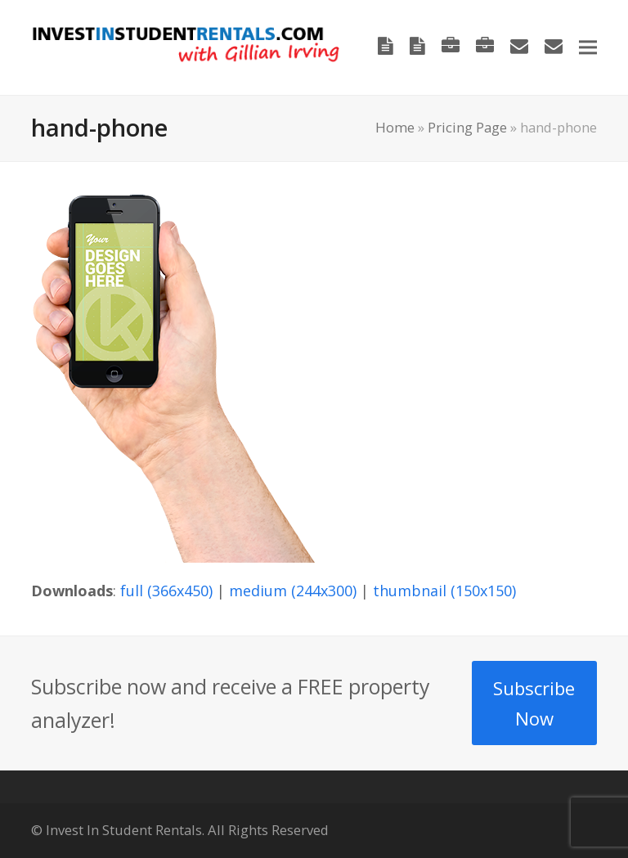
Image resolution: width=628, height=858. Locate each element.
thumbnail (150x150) (444, 590)
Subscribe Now (534, 703)
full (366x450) (166, 590)
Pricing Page (467, 127)
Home (395, 127)
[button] (588, 47)
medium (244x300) (293, 590)
